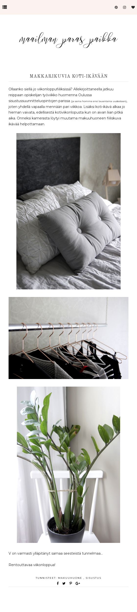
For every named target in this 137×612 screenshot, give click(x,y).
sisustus (93, 578)
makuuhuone (70, 578)
